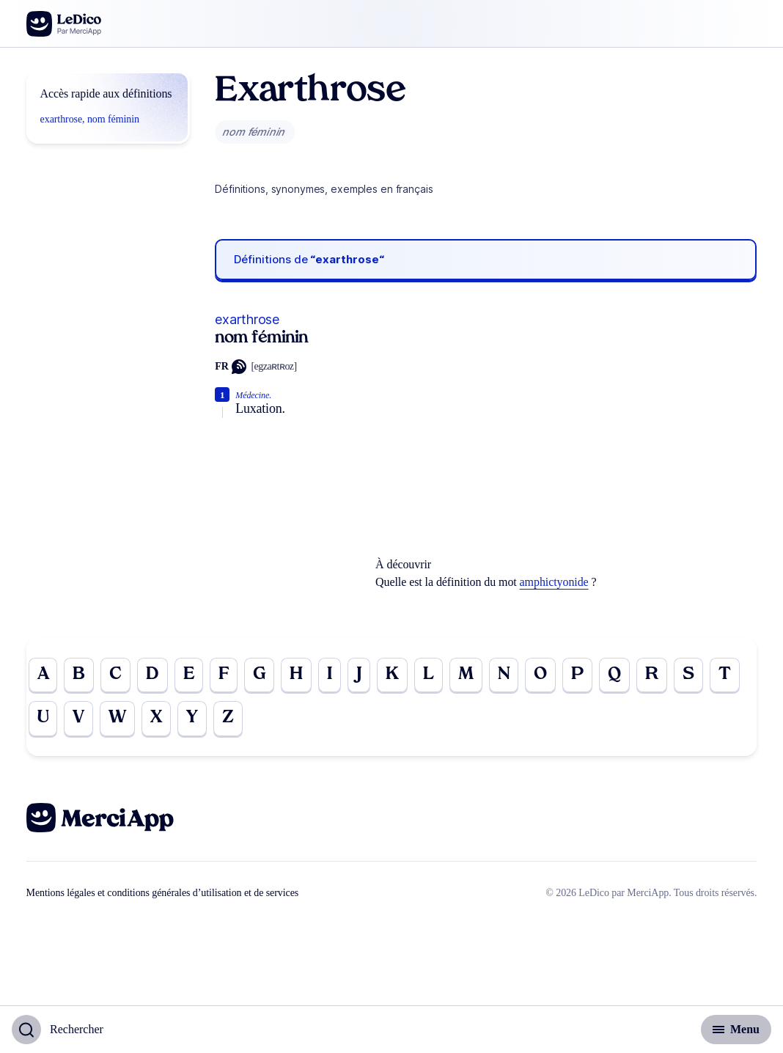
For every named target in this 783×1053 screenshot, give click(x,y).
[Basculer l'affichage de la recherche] (57, 1029)
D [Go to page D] (152, 675)
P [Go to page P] (577, 675)
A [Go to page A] (43, 675)
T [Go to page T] (724, 675)
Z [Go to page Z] (228, 719)
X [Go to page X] (156, 719)
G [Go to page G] (259, 675)
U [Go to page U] (43, 719)
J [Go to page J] (358, 675)
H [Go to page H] (296, 675)
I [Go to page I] (329, 675)
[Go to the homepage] (64, 24)
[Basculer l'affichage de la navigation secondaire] (736, 1029)
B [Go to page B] (79, 675)
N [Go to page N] (504, 675)
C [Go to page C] (115, 675)
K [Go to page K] (392, 675)
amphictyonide (554, 582)
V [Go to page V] (78, 719)
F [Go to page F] (223, 675)
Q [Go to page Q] (614, 675)
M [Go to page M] (466, 675)
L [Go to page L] (428, 675)
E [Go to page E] (188, 675)
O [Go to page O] (540, 675)
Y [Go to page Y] (192, 719)
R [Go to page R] (651, 675)
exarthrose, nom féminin (89, 119)
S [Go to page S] (688, 675)
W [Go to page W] (117, 719)
